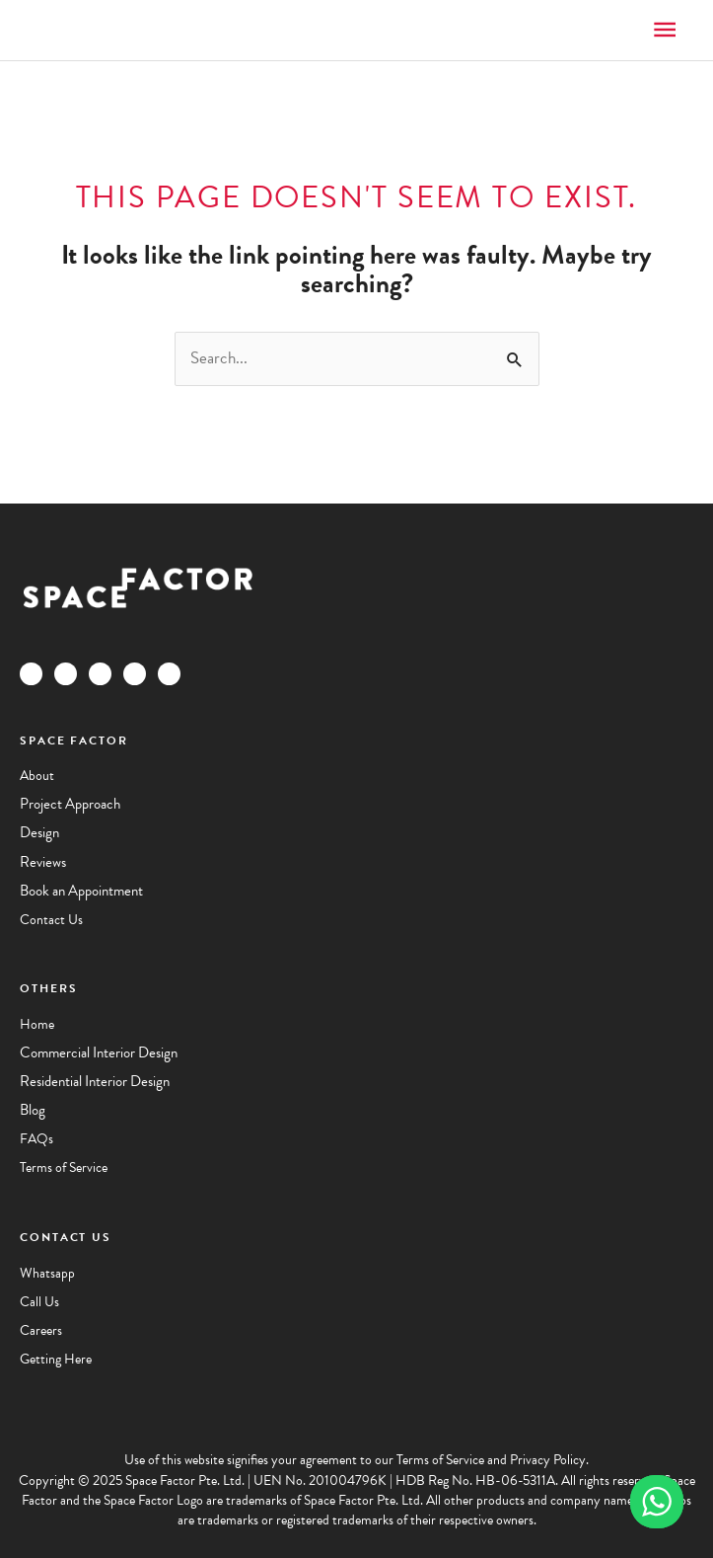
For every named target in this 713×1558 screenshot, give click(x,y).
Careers (41, 1330)
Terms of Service (63, 1167)
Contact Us (51, 919)
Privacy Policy (548, 1459)
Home (37, 1024)
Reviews (43, 862)
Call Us (39, 1301)
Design (39, 832)
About (37, 775)
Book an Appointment (81, 890)
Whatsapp (47, 1273)
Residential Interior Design (95, 1081)
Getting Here (56, 1359)
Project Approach (70, 804)
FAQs (36, 1139)
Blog (32, 1110)
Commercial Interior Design (99, 1052)
